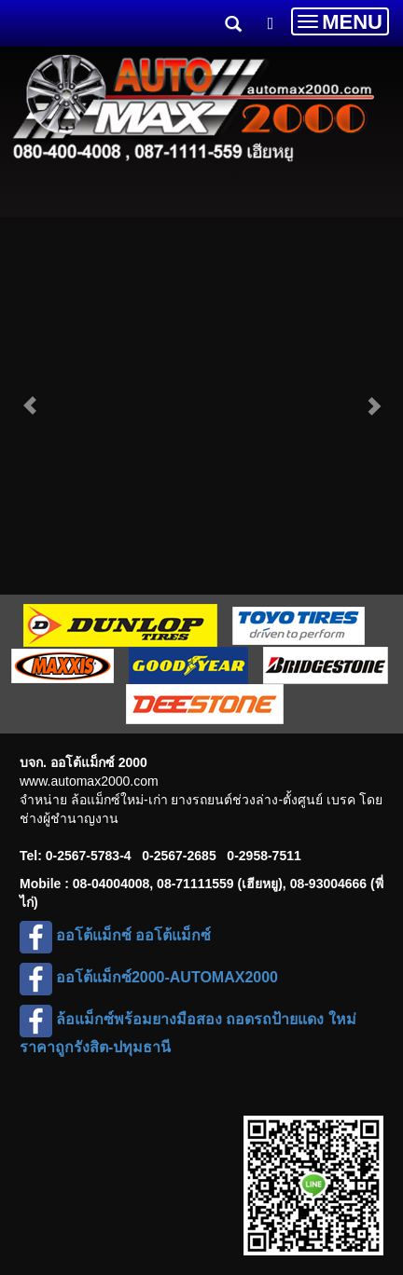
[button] (30, 396)
